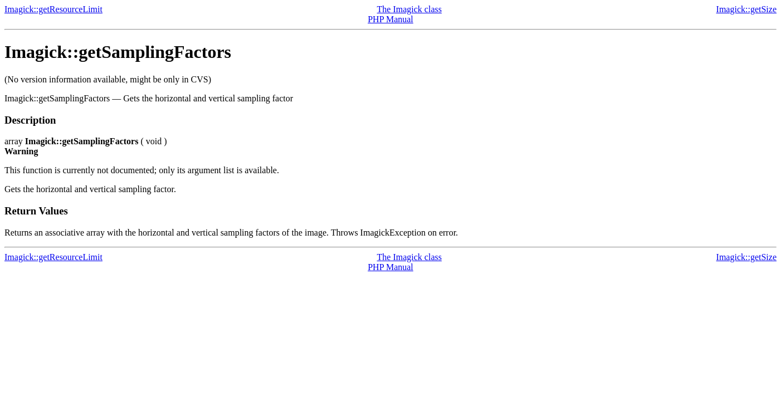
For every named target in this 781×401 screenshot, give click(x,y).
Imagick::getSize (746, 9)
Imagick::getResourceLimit (53, 9)
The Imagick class (409, 9)
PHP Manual (390, 19)
